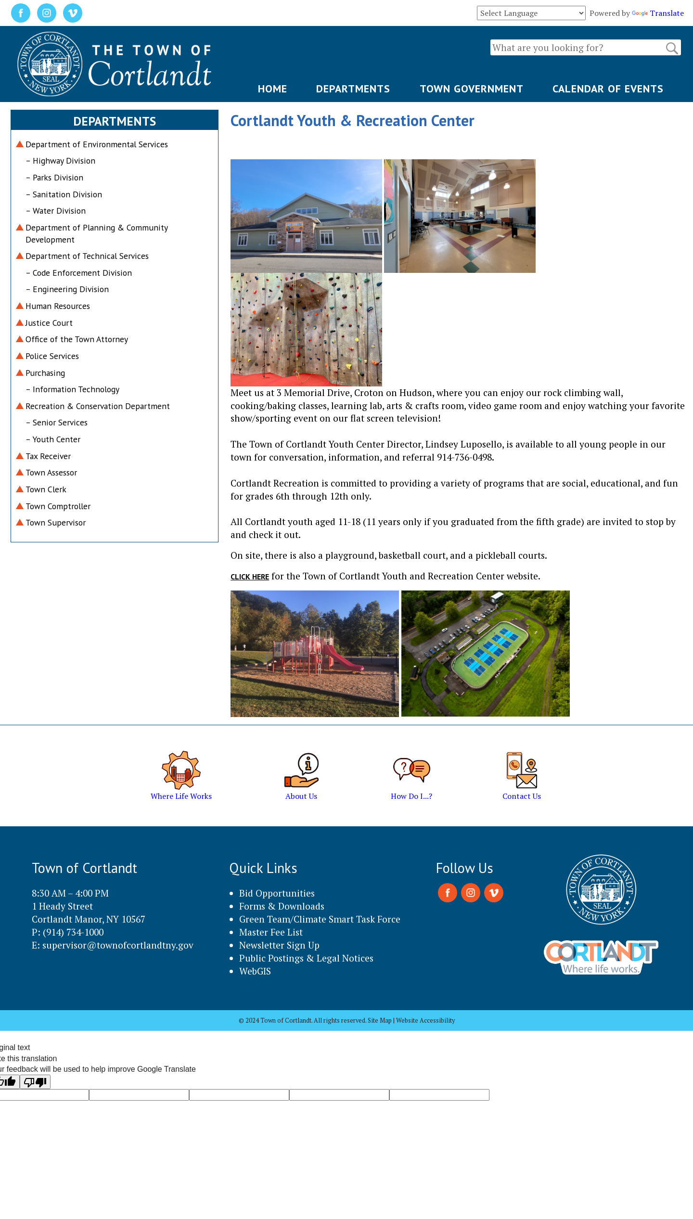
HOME (272, 88)
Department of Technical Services (87, 255)
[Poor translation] (35, 1082)
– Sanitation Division (64, 194)
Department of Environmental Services (97, 144)
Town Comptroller (58, 506)
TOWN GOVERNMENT (472, 88)
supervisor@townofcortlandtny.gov (117, 945)
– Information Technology (72, 389)
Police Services (52, 355)
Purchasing (45, 372)
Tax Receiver (48, 456)
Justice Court (49, 322)
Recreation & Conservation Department (98, 405)
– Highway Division (60, 160)
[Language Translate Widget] (531, 13)
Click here (250, 576)
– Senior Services (57, 422)
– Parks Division (54, 177)
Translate (658, 13)
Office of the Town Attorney (77, 339)
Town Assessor (51, 472)
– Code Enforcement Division (79, 272)
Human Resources (58, 305)
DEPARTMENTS (353, 88)
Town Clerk (46, 489)
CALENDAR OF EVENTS (608, 88)
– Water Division (56, 210)
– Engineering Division (67, 289)
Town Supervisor (56, 522)
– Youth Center (53, 439)
